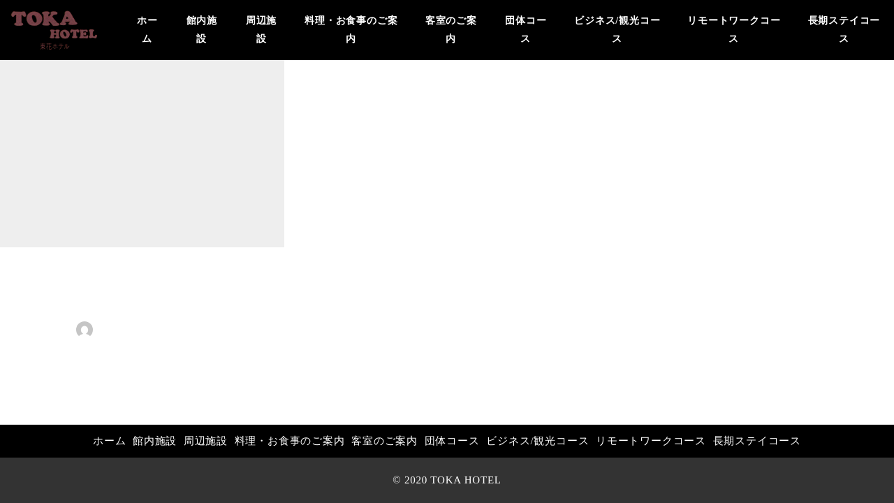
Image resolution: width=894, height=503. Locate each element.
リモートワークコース (651, 440)
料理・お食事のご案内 (290, 440)
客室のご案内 (384, 440)
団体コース (452, 440)
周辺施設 (206, 440)
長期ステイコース (757, 440)
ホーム (109, 440)
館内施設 (155, 440)
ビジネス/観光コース (537, 440)
